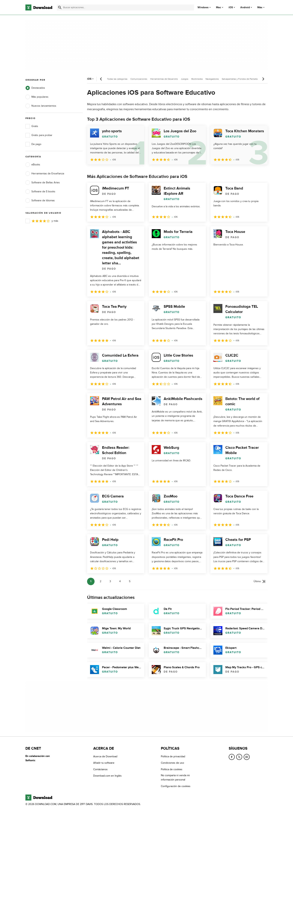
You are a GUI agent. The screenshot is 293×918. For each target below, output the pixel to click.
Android (245, 7)
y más (41, 221)
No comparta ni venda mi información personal (175, 777)
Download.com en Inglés (107, 776)
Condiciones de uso (172, 763)
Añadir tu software (103, 763)
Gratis (31, 126)
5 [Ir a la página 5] (129, 581)
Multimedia (197, 79)
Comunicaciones (138, 79)
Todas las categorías (117, 79)
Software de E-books (40, 191)
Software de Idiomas (40, 200)
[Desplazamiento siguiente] (263, 78)
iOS (231, 7)
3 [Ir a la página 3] (110, 581)
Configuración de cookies (175, 786)
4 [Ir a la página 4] (120, 581)
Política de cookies (171, 769)
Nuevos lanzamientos (40, 106)
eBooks (32, 164)
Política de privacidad (173, 756)
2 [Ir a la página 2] (100, 581)
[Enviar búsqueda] (60, 7)
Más (261, 7)
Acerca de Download (105, 756)
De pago (33, 144)
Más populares (36, 97)
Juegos (184, 79)
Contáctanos (100, 769)
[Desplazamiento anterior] (101, 78)
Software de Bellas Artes (42, 182)
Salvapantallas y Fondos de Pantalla (239, 79)
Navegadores (212, 79)
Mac (218, 7)
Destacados (35, 88)
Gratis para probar (38, 135)
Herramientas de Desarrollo (164, 79)
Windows (203, 7)
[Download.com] (38, 7)
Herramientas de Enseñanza (44, 173)
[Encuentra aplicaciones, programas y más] (125, 7)
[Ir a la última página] (259, 581)
